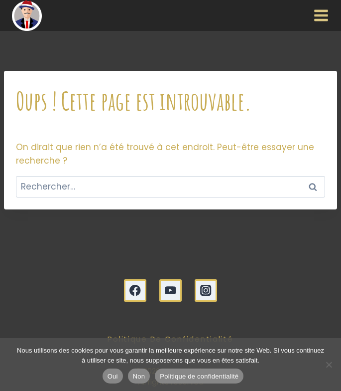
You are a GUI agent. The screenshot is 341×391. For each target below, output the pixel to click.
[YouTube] (170, 290)
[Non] (329, 365)
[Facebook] (135, 290)
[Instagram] (206, 290)
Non (139, 376)
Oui (113, 376)
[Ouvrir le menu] (319, 15)
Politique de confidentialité (199, 376)
